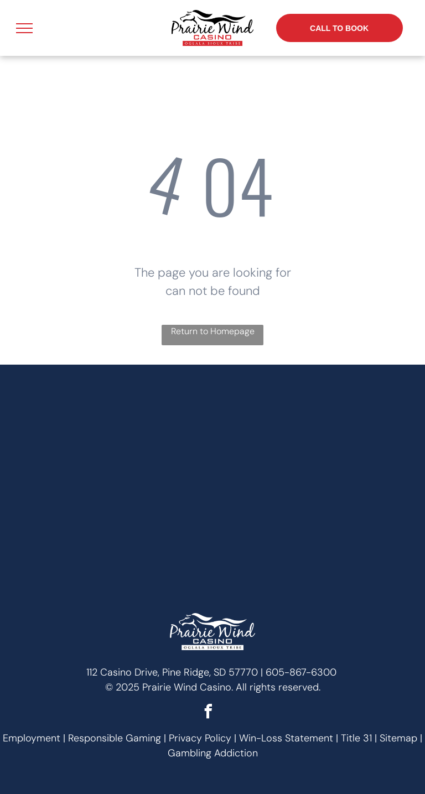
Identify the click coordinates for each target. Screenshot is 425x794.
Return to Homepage (213, 331)
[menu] (24, 28)
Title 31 (356, 738)
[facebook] (209, 712)
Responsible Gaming (114, 738)
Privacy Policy (200, 738)
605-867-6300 (301, 672)
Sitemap (398, 738)
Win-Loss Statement (286, 738)
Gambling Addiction (213, 753)
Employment (31, 738)
